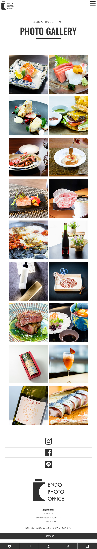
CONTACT (48, 536)
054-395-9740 (51, 521)
